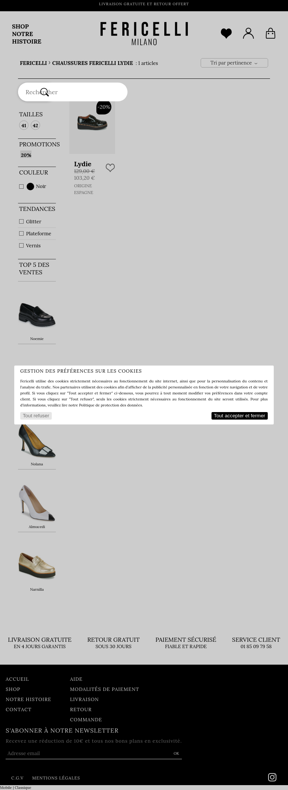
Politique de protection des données (110, 405)
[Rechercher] (44, 92)
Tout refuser (36, 415)
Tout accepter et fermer (239, 415)
